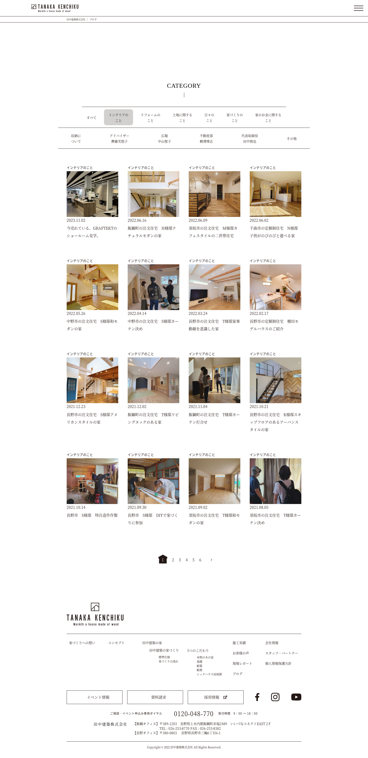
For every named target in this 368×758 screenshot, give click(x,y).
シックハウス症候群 (209, 674)
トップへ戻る (293, 589)
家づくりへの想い (82, 642)
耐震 (199, 666)
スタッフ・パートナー (281, 653)
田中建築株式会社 (76, 19)
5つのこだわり (198, 650)
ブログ (237, 673)
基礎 (199, 661)
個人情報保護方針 (278, 663)
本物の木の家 (205, 657)
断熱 (199, 670)
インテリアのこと (80, 167)
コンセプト (116, 642)
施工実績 (239, 642)
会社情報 (271, 642)
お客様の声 (241, 653)
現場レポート (242, 663)
